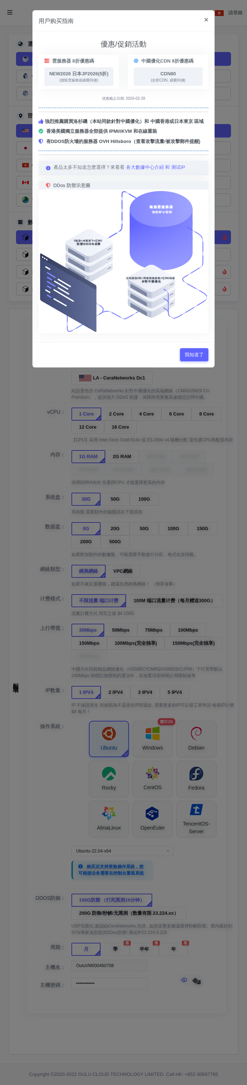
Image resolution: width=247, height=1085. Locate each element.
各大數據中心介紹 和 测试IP (155, 167)
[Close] (206, 20)
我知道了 (194, 354)
